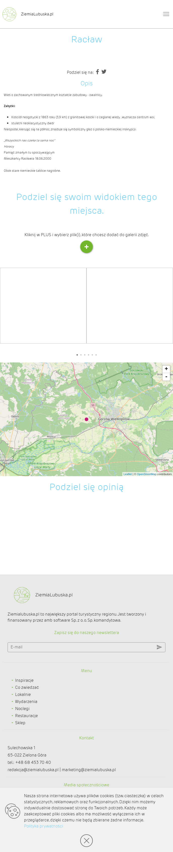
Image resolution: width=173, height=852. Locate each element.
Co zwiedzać (27, 687)
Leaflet (128, 474)
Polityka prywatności (43, 826)
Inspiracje (24, 680)
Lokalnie (23, 694)
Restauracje (26, 715)
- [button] (166, 377)
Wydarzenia (26, 701)
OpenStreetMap (147, 474)
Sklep (20, 722)
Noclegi (22, 708)
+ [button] (166, 369)
